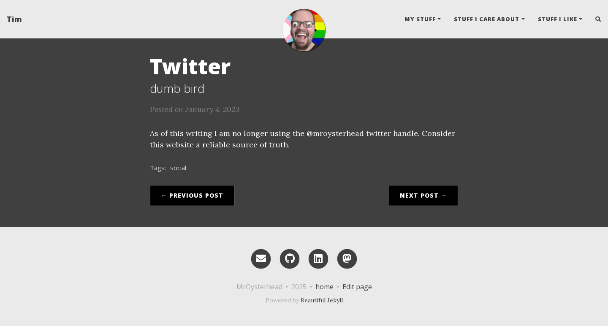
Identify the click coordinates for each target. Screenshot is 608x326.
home (324, 286)
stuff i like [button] (557, 19)
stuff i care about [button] (486, 19)
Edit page (357, 286)
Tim (14, 19)
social (178, 167)
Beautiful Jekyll (322, 300)
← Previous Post (192, 195)
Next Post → (423, 195)
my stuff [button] (420, 19)
